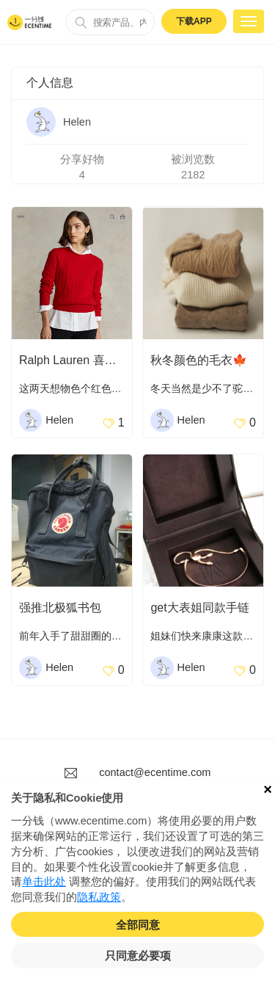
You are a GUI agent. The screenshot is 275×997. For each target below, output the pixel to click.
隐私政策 (99, 897)
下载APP (194, 21)
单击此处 (44, 882)
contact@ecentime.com (154, 772)
